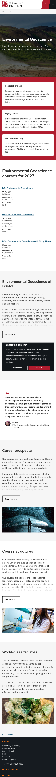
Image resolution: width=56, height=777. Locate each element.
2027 (11, 11)
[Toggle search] (46, 4)
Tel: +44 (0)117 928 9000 (12, 764)
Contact (6, 741)
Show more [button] (10, 334)
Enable (39, 368)
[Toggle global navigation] (53, 4)
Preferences (17, 368)
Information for (10, 769)
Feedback (9, 735)
